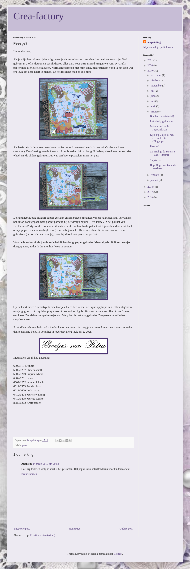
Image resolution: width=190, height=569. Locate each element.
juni (153, 95)
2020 (151, 65)
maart (154, 111)
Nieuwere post (22, 528)
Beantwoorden (29, 474)
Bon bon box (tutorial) (162, 116)
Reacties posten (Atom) (42, 535)
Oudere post (126, 528)
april (153, 106)
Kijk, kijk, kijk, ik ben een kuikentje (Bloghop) (162, 138)
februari (155, 174)
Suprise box (156, 160)
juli (153, 90)
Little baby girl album (161, 121)
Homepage (74, 528)
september (156, 85)
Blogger (118, 553)
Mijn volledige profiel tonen (158, 47)
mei (153, 101)
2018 (151, 186)
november (156, 75)
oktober (155, 80)
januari (155, 180)
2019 (151, 70)
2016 (151, 197)
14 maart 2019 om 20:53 (46, 463)
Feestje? (154, 146)
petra (24, 445)
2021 (151, 60)
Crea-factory (38, 15)
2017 (151, 191)
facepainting (154, 42)
